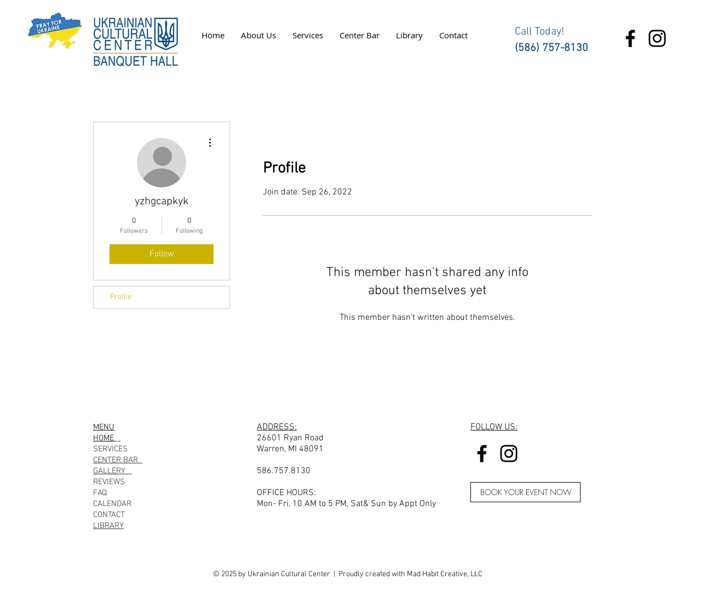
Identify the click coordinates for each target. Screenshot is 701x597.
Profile (120, 297)
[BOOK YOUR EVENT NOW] (525, 492)
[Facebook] (630, 38)
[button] (258, 35)
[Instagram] (657, 38)
